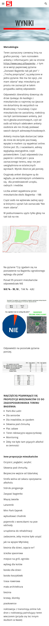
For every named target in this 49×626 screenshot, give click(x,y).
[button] (3, 3)
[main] (24, 24)
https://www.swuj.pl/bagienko (19, 63)
